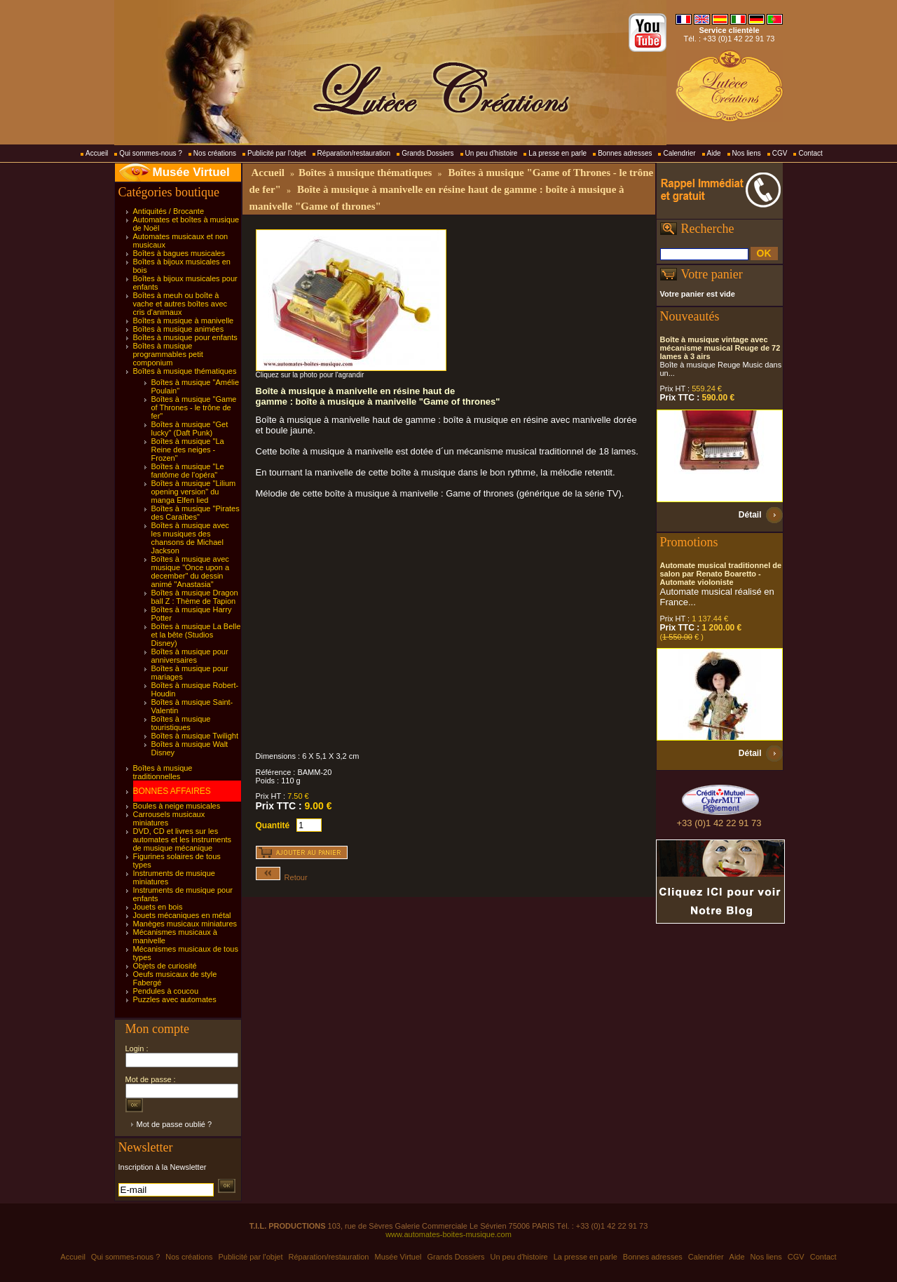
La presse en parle (557, 153)
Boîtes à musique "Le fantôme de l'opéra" (187, 470)
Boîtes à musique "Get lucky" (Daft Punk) (189, 428)
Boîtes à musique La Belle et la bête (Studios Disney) (196, 634)
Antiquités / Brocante (169, 211)
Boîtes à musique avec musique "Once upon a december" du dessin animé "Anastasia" (190, 571)
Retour (282, 877)
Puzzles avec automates (175, 999)
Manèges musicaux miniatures (185, 923)
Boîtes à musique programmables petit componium (168, 354)
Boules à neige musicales (177, 806)
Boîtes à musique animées (178, 329)
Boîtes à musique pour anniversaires (189, 655)
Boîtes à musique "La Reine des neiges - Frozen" (187, 449)
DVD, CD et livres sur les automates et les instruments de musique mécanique (182, 839)
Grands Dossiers (427, 153)
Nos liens (746, 153)
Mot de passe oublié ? (174, 1124)
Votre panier (712, 274)
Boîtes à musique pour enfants (185, 337)
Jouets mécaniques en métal (182, 915)
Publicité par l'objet (276, 153)
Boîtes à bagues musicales (179, 253)
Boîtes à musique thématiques (185, 371)
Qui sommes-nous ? (150, 153)
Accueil (96, 153)
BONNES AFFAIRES (172, 791)
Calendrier (679, 153)
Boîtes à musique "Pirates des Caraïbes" (195, 512)
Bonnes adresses (625, 153)
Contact (810, 153)
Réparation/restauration (354, 153)
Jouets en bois (158, 907)
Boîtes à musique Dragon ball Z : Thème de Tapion (194, 596)
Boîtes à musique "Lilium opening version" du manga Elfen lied (193, 491)
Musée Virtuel (191, 172)
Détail (750, 515)
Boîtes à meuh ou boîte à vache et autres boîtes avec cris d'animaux (180, 303)
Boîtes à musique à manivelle (183, 320)
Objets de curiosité (165, 965)
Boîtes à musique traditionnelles (163, 772)
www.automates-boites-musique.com (448, 1234)
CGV (780, 153)
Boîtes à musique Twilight (195, 735)
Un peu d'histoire (491, 153)
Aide (714, 153)
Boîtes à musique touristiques (181, 723)
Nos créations (214, 153)
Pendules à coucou (166, 991)
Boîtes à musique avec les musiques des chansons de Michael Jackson (190, 538)
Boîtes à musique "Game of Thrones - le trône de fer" (194, 407)
